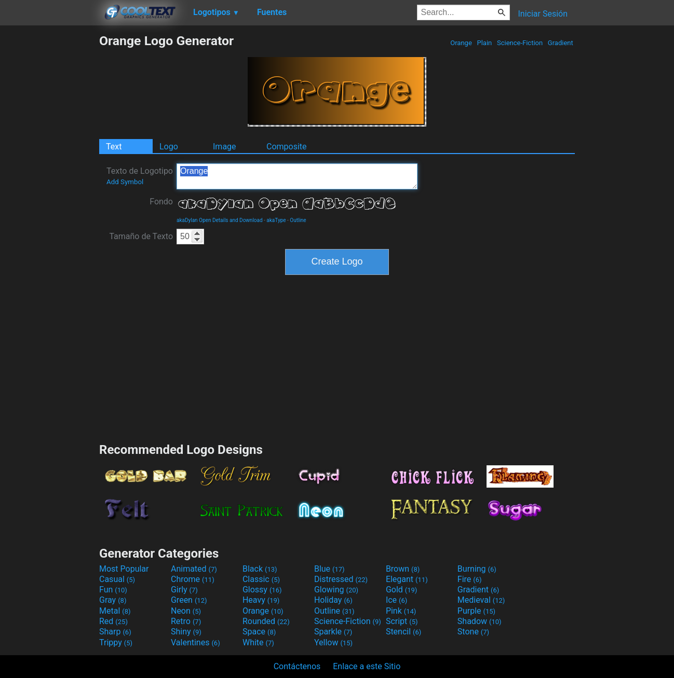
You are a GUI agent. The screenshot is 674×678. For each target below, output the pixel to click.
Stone (473, 632)
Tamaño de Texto (141, 236)
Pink (401, 611)
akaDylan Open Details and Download (220, 220)
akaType (276, 220)
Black (259, 569)
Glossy (262, 589)
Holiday (333, 600)
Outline (298, 220)
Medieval (481, 600)
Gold (401, 589)
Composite (286, 146)
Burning (476, 569)
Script (402, 621)
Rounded (266, 621)
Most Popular (124, 569)
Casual (117, 579)
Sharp (115, 632)
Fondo (161, 201)
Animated (194, 569)
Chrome (192, 579)
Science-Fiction (520, 43)
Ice (396, 600)
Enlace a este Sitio (366, 666)
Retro (186, 621)
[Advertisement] (49, 188)
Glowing (336, 589)
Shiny (186, 632)
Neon (186, 611)
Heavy (260, 600)
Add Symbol (124, 182)
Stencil (403, 632)
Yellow (333, 642)
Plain (484, 43)
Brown (403, 569)
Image (224, 146)
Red (113, 621)
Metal (115, 611)
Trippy (115, 642)
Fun (113, 589)
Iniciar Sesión (543, 14)
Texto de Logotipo (139, 176)
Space (259, 632)
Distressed (341, 579)
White (258, 642)
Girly (184, 589)
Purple (476, 611)
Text (114, 146)
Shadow (479, 621)
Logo (168, 146)
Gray (112, 600)
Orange (461, 43)
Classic (261, 579)
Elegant (407, 579)
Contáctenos (297, 666)
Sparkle (333, 632)
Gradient (560, 43)
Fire (469, 579)
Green (189, 600)
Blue (329, 569)
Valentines (195, 642)
